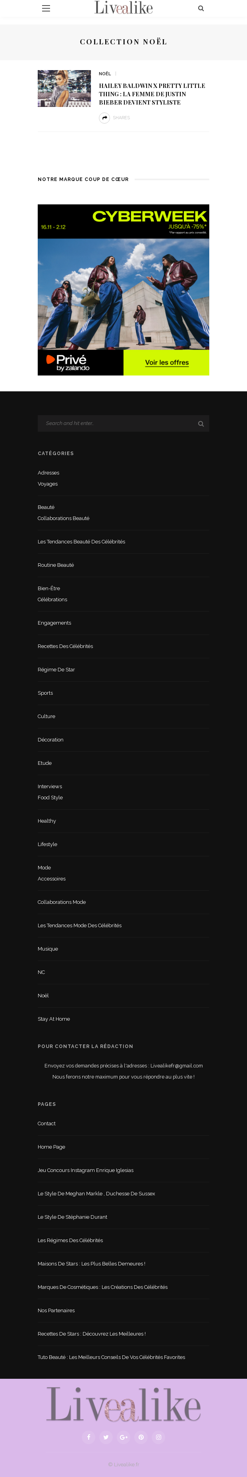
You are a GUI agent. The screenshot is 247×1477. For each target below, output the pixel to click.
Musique (48, 949)
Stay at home (54, 1019)
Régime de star (56, 670)
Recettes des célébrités (65, 646)
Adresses (48, 473)
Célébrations (52, 599)
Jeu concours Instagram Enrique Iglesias (85, 1170)
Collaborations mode (62, 902)
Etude (45, 763)
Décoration (51, 740)
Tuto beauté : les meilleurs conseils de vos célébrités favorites (111, 1357)
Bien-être (49, 588)
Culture (46, 716)
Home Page (51, 1147)
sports (45, 693)
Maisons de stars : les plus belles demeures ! (91, 1264)
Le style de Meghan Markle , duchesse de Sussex (96, 1194)
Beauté (46, 507)
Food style (50, 797)
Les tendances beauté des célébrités (81, 542)
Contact (47, 1123)
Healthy (47, 821)
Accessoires (52, 879)
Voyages (48, 484)
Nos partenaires (56, 1310)
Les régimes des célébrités (70, 1240)
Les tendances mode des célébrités (80, 925)
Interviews (50, 786)
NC (41, 972)
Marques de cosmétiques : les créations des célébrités (103, 1287)
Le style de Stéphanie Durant (72, 1217)
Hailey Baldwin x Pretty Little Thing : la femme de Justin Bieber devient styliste (152, 94)
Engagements (54, 623)
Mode (44, 868)
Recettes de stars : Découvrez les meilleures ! (92, 1334)
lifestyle (47, 844)
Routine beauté (56, 565)
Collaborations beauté (63, 518)
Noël (105, 73)
